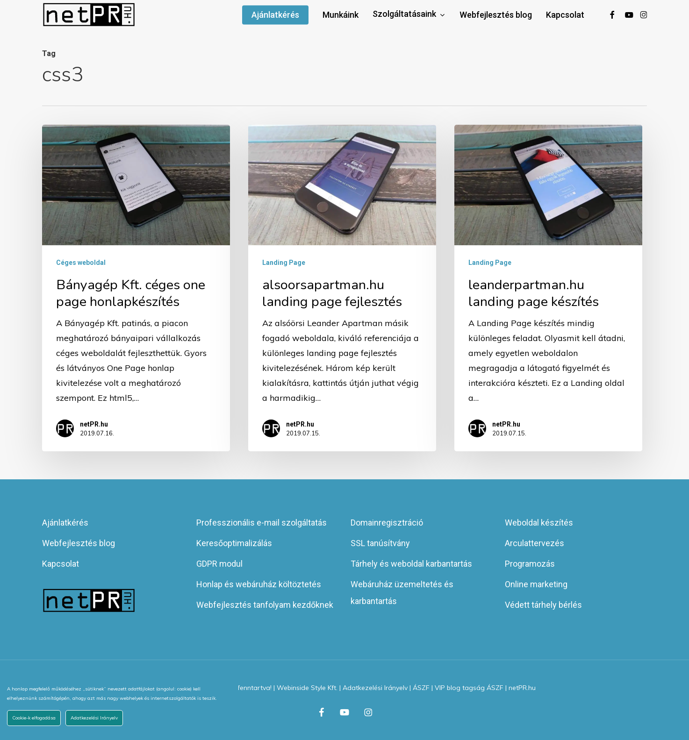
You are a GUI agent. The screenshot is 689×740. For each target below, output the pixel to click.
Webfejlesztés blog (78, 543)
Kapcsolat (60, 564)
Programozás (530, 564)
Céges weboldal (81, 262)
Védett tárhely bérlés (543, 605)
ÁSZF (421, 687)
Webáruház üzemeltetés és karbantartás (402, 592)
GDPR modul (219, 564)
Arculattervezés (534, 543)
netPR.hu (94, 424)
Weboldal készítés (539, 522)
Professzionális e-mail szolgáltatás (261, 522)
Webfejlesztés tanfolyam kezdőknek (264, 605)
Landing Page (283, 262)
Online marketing (536, 584)
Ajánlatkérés (65, 522)
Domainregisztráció (387, 522)
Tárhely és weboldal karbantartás (411, 564)
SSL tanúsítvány (380, 543)
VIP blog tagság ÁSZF (469, 687)
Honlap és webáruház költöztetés (258, 584)
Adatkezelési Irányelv (375, 687)
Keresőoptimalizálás (234, 543)
